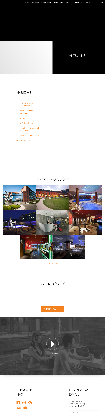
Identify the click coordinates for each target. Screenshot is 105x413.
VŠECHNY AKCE (50, 309)
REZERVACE (2, 156)
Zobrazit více (52, 264)
